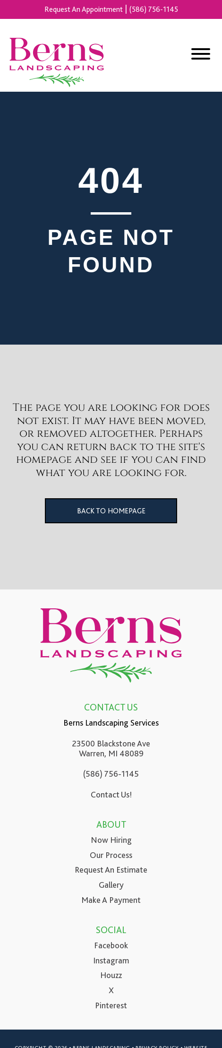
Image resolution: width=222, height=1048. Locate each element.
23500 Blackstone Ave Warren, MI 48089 (111, 749)
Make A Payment (111, 900)
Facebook (111, 945)
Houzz (111, 975)
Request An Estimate (111, 870)
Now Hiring (111, 840)
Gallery (111, 885)
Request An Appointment (83, 9)
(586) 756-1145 (153, 9)
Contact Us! (111, 794)
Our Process (111, 855)
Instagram (111, 960)
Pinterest (111, 1005)
